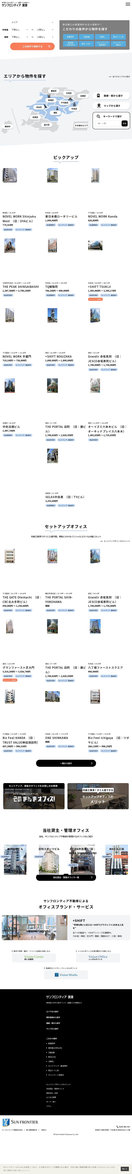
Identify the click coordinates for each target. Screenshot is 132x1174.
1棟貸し (102, 37)
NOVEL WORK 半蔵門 (17, 356)
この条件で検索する (32, 46)
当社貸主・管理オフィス (55, 1124)
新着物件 (70, 37)
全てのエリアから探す (121, 76)
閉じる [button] (124, 1169)
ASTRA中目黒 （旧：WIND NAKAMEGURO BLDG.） (83, 886)
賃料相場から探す (53, 1053)
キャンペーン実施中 (56, 1111)
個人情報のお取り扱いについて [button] (17, 1170)
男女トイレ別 (118, 37)
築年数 (70, 43)
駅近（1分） (86, 43)
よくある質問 (51, 1133)
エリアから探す (52, 1047)
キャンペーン (118, 43)
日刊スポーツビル (49, 882)
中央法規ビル (11, 427)
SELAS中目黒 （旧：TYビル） (65, 497)
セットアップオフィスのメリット (117, 541)
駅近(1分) (52, 1093)
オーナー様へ (51, 1137)
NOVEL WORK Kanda (102, 216)
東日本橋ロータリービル (61, 216)
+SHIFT (79, 956)
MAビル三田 (116, 882)
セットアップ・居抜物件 (58, 1102)
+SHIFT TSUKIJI (99, 287)
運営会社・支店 (52, 1129)
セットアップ (102, 43)
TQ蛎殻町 (51, 287)
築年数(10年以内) (55, 1084)
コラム (48, 1142)
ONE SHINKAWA (56, 738)
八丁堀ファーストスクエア (105, 667)
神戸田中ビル (15, 882)
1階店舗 (86, 37)
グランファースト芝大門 (19, 667)
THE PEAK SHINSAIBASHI (21, 287)
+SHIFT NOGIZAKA (58, 356)
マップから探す (52, 1064)
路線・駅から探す (53, 1059)
